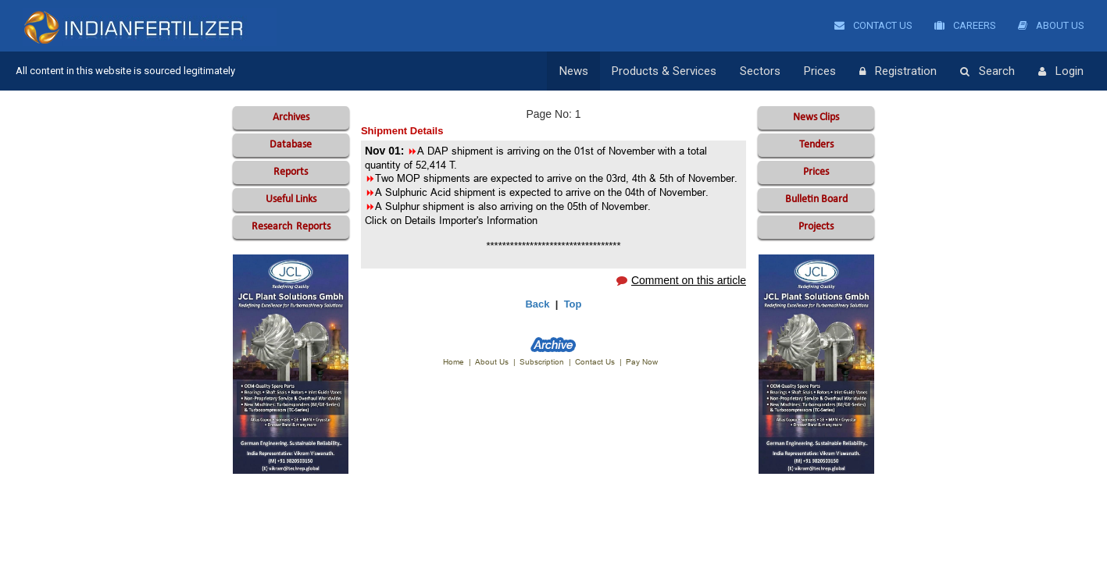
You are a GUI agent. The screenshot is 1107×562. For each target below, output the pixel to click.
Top (573, 304)
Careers (965, 25)
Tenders (816, 145)
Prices (820, 71)
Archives (291, 117)
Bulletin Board (816, 199)
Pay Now (642, 362)
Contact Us (873, 25)
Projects (816, 227)
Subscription (542, 362)
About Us (1051, 25)
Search (987, 71)
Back (537, 304)
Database (291, 145)
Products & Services (664, 71)
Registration (898, 71)
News (573, 71)
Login (1061, 71)
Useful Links (291, 199)
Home (453, 362)
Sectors (760, 71)
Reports (290, 172)
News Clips (816, 117)
